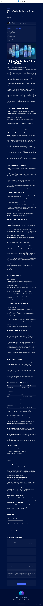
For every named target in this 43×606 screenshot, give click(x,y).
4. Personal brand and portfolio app (12, 30)
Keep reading (9, 40)
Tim (16, 601)
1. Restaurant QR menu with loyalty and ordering (14, 28)
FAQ (18, 601)
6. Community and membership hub (12, 32)
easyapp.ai (32, 459)
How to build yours (10, 38)
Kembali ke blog (9, 6)
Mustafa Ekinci (11, 22)
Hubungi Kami (15, 599)
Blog (1, 1)
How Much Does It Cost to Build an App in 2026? (16, 523)
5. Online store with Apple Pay (11, 31)
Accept (40, 604)
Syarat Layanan (27, 601)
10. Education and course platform (12, 35)
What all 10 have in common (11, 36)
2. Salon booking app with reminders (12, 29)
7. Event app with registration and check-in (13, 33)
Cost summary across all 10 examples (12, 37)
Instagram (21, 599)
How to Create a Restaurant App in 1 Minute (15, 520)
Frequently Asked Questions (11, 39)
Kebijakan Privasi (22, 601)
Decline (36, 604)
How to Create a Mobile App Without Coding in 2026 (17, 517)
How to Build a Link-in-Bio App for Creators (15, 521)
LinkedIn (25, 599)
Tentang (14, 601)
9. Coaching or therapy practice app (12, 34)
